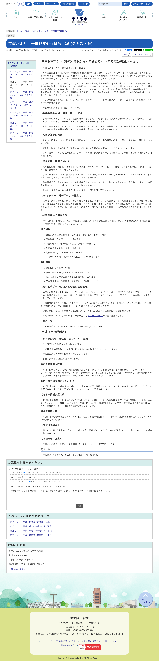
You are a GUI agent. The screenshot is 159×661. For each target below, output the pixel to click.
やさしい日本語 (68, 4)
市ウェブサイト (111, 641)
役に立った (17, 472)
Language (83, 4)
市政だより (43, 31)
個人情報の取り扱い (92, 641)
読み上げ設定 (51, 3)
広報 (34, 31)
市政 (27, 31)
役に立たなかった (53, 472)
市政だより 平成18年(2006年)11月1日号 (30, 535)
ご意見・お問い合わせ (142, 4)
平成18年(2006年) (59, 31)
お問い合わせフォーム (19, 569)
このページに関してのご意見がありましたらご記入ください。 (39, 486)
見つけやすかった (20, 481)
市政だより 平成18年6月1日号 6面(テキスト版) (21, 115)
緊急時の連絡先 (67, 645)
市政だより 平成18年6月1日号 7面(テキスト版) (21, 126)
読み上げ (38, 3)
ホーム (19, 31)
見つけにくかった (59, 481)
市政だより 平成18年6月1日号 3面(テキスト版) (21, 95)
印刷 (125, 54)
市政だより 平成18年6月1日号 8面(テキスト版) (21, 136)
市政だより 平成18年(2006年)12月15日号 (31, 522)
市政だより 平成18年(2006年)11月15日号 (31, 531)
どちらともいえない (33, 472)
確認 (79, 506)
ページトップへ (145, 600)
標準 (20, 4)
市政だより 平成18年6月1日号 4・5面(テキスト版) (21, 105)
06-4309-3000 (79, 630)
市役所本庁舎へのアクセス (67, 641)
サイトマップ (46, 641)
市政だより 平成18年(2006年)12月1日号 (30, 526)
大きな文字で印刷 (140, 54)
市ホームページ (95, 316)
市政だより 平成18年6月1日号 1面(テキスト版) (21, 74)
